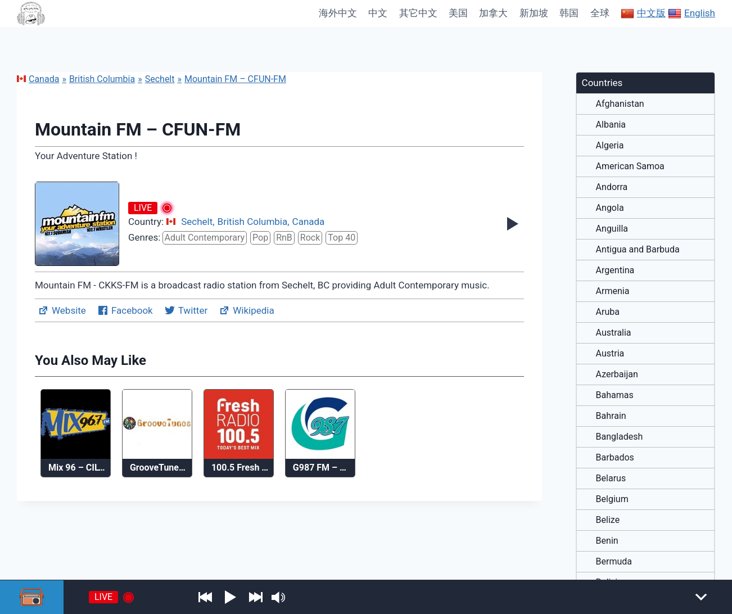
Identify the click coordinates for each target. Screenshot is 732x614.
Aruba (608, 312)
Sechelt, (197, 221)
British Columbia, (254, 221)
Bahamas (615, 395)
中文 (377, 13)
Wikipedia (246, 310)
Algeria (610, 145)
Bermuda (614, 561)
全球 (599, 13)
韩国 (569, 13)
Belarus (611, 478)
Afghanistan (620, 104)
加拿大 (493, 13)
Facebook (125, 310)
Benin (607, 540)
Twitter (185, 310)
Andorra (612, 187)
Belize (608, 520)
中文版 (643, 13)
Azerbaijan (617, 374)
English (691, 13)
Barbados (615, 457)
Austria (610, 353)
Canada (38, 79)
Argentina (615, 270)
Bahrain (611, 416)
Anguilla (612, 228)
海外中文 (338, 13)
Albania (611, 124)
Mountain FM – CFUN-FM (235, 79)
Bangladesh (619, 436)
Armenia (613, 291)
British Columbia (102, 79)
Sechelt (160, 79)
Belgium (612, 499)
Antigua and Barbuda (638, 249)
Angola (610, 208)
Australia (613, 332)
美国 (458, 13)
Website (62, 310)
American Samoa (630, 166)
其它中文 (418, 13)
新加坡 (533, 13)
